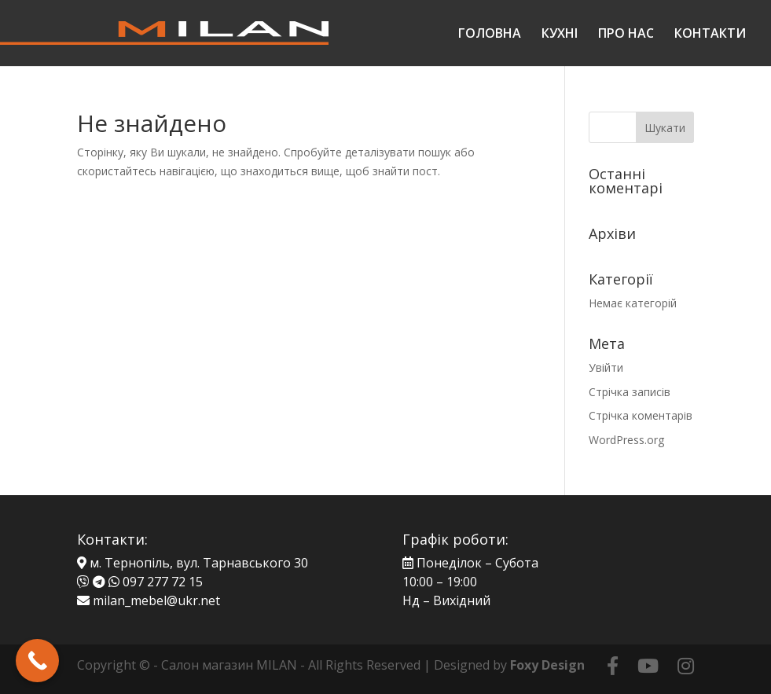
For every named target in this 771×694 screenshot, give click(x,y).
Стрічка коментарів (640, 415)
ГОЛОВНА (489, 35)
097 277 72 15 (163, 581)
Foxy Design (547, 665)
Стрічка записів (629, 391)
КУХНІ (560, 35)
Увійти (606, 367)
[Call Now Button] (37, 660)
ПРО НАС (626, 35)
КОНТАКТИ (710, 35)
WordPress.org (626, 439)
